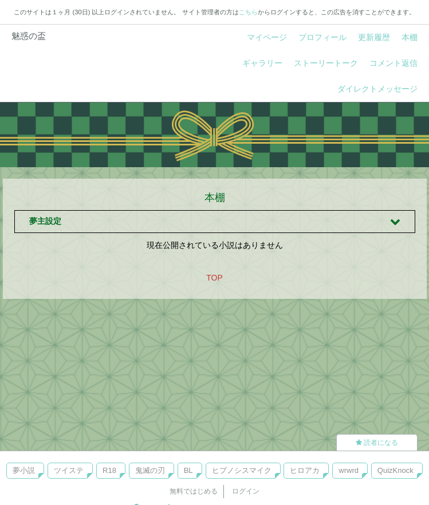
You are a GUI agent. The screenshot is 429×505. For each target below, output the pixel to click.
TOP (214, 277)
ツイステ (69, 470)
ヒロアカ (305, 470)
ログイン (245, 491)
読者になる (377, 443)
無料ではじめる (194, 491)
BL (188, 470)
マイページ (267, 37)
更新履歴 (374, 37)
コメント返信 (393, 63)
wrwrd (349, 470)
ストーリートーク (326, 63)
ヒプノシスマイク (241, 470)
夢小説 (24, 470)
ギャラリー (262, 63)
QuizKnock (395, 470)
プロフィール (322, 37)
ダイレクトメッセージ (377, 88)
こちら (248, 12)
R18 (109, 470)
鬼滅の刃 (150, 470)
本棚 (410, 37)
